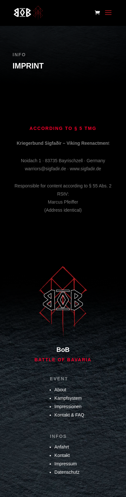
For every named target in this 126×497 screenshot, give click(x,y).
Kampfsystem (68, 398)
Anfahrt (61, 446)
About (60, 389)
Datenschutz (67, 472)
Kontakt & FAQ (69, 415)
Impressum (65, 463)
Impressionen (68, 406)
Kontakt (62, 455)
